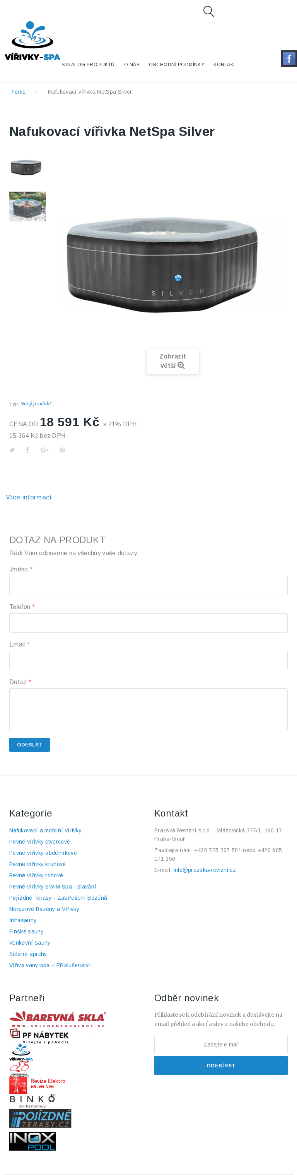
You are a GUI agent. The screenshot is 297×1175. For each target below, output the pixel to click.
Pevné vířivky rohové (36, 875)
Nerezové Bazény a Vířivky (44, 909)
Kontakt (224, 64)
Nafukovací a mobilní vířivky (45, 830)
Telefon (21, 607)
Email (19, 644)
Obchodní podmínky (176, 64)
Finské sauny (26, 931)
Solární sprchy (28, 954)
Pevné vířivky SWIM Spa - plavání (52, 886)
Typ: (14, 404)
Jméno (20, 569)
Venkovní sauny (29, 943)
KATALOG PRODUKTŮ (88, 64)
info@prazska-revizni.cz (205, 870)
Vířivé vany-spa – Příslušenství (50, 965)
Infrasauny (22, 920)
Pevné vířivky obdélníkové (43, 853)
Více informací (29, 497)
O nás (132, 64)
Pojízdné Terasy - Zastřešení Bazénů (58, 898)
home (19, 92)
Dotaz (20, 682)
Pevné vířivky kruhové (37, 864)
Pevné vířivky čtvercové (39, 842)
